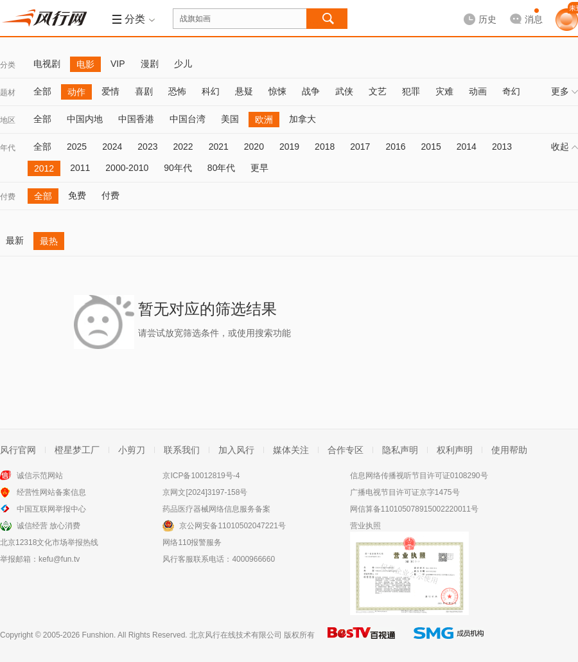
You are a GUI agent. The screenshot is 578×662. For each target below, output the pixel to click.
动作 (76, 92)
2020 (254, 146)
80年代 (221, 168)
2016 (395, 146)
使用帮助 (509, 450)
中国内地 (85, 119)
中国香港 (136, 119)
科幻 (211, 91)
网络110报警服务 (192, 542)
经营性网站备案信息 (51, 492)
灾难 (444, 91)
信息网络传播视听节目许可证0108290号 (419, 475)
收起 (564, 146)
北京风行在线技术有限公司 (235, 635)
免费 (77, 195)
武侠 (344, 91)
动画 (478, 91)
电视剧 (46, 63)
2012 (44, 168)
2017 (360, 146)
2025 (77, 146)
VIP (117, 63)
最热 (49, 241)
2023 (147, 146)
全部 (42, 91)
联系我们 (182, 450)
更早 (259, 168)
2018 (325, 146)
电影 (85, 64)
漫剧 (150, 63)
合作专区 (345, 450)
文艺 (378, 91)
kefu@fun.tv (59, 559)
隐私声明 (400, 450)
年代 (7, 147)
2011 (80, 168)
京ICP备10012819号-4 (201, 475)
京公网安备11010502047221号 (232, 525)
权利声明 (455, 450)
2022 (183, 146)
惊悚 (277, 91)
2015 (431, 146)
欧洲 (264, 119)
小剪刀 (131, 450)
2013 (502, 146)
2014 (467, 146)
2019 (289, 146)
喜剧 (144, 91)
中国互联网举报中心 (51, 509)
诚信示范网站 (40, 475)
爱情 (110, 91)
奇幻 (511, 91)
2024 (112, 146)
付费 (7, 196)
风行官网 (18, 450)
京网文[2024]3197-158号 (204, 492)
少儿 (183, 63)
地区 (7, 120)
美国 (230, 119)
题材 (7, 92)
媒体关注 (291, 450)
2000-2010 (126, 168)
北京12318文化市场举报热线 (49, 542)
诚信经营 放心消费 (48, 525)
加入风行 (236, 450)
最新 (15, 240)
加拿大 (302, 119)
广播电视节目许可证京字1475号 (405, 492)
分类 (7, 64)
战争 (311, 91)
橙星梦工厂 (77, 450)
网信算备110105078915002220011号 (414, 509)
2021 (219, 146)
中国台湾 (188, 119)
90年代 (178, 168)
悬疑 (244, 91)
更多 (564, 91)
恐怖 (177, 91)
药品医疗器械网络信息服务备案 (216, 509)
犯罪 (411, 91)
